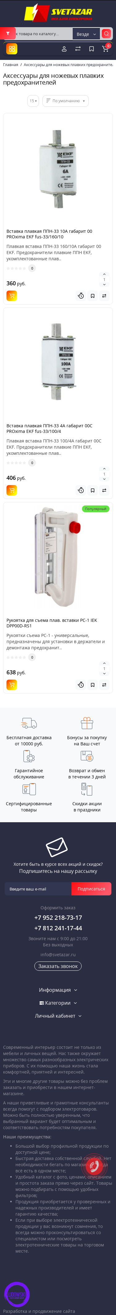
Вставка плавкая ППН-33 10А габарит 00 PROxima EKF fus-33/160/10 (49, 234)
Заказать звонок (58, 966)
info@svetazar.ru (58, 954)
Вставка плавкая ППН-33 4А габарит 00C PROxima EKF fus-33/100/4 (49, 428)
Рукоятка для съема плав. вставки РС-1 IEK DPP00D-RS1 (51, 623)
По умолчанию (66, 100)
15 (32, 100)
